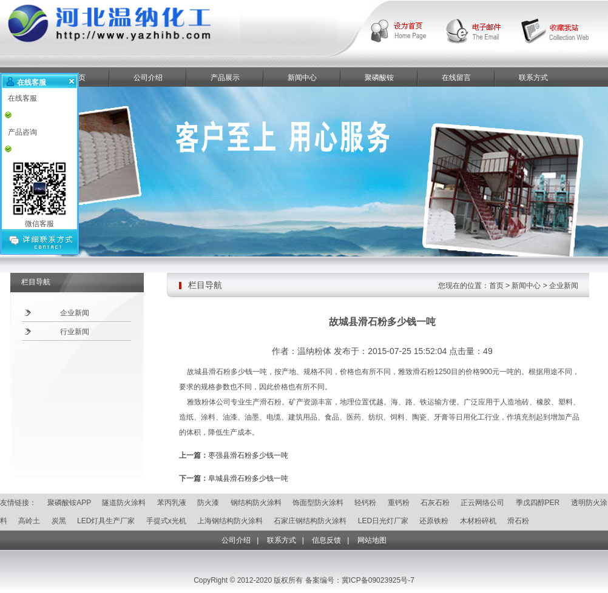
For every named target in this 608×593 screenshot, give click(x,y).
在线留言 (456, 77)
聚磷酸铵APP (69, 502)
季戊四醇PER (538, 502)
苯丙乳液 (171, 502)
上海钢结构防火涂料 (230, 521)
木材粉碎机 (478, 521)
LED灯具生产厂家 (106, 521)
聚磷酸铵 (379, 77)
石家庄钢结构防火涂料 (310, 521)
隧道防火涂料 (124, 502)
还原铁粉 (433, 521)
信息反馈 (326, 540)
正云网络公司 (482, 502)
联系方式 (533, 77)
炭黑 (59, 521)
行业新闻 (74, 331)
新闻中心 (302, 77)
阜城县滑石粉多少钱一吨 (248, 478)
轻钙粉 (365, 502)
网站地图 (372, 540)
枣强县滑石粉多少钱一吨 (248, 455)
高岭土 (29, 521)
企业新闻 (74, 313)
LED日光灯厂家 (383, 521)
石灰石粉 (435, 502)
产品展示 (225, 77)
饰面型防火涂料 (317, 502)
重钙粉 (399, 502)
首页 (496, 285)
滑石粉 (518, 521)
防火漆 (208, 502)
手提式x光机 (166, 521)
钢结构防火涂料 (256, 502)
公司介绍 (148, 77)
